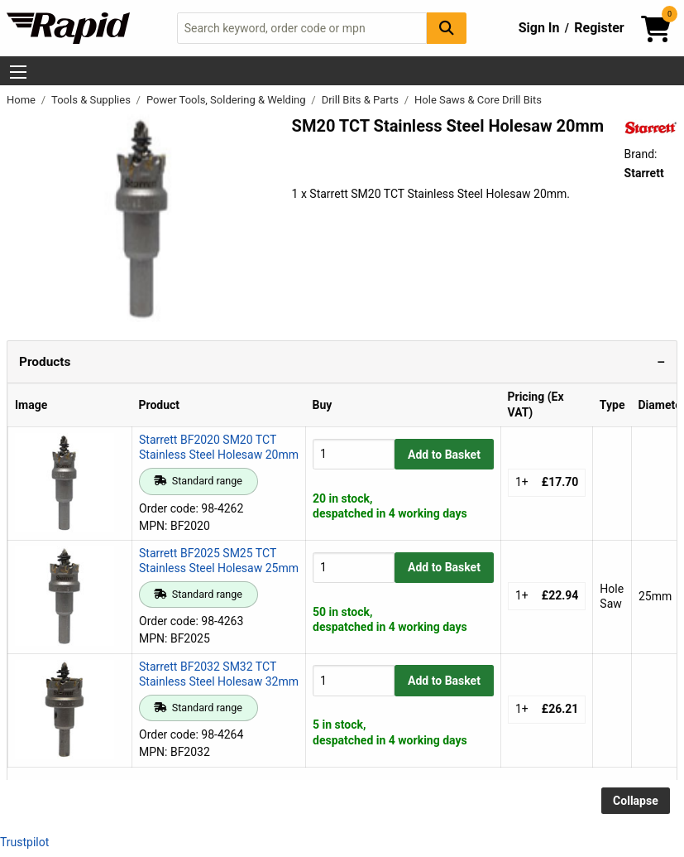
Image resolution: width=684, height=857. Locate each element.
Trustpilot (24, 842)
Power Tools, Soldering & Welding (227, 100)
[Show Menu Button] (18, 72)
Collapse (635, 800)
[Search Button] (446, 27)
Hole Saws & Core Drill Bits (478, 100)
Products (44, 361)
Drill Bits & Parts (362, 100)
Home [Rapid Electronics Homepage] (22, 100)
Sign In (539, 28)
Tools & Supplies (92, 100)
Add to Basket (444, 454)
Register (599, 28)
